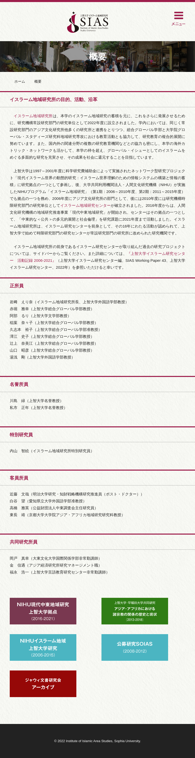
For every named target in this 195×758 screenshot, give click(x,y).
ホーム (19, 81)
